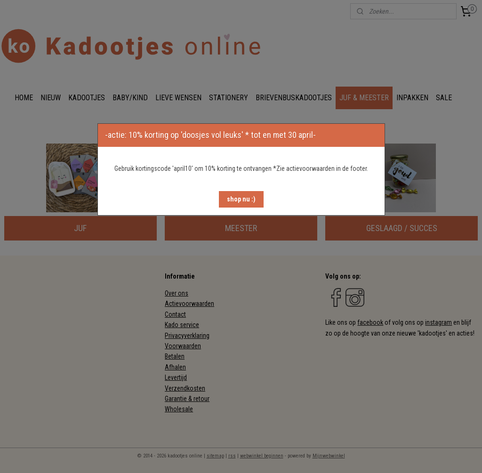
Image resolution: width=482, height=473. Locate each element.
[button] (241, 199)
